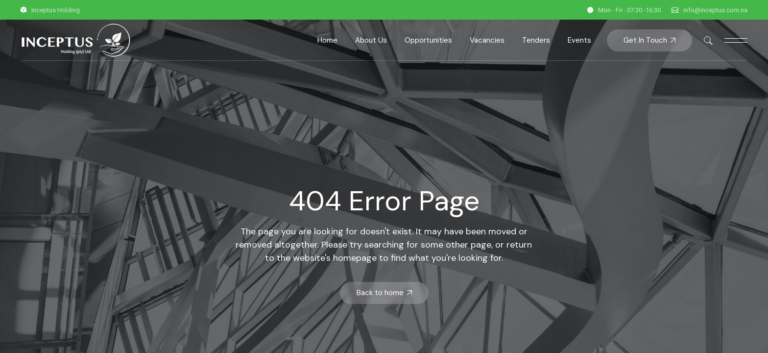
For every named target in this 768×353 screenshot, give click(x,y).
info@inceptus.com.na (715, 10)
